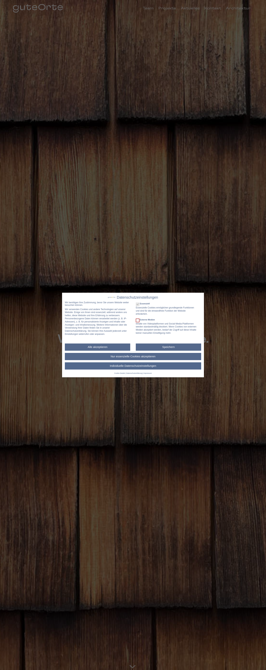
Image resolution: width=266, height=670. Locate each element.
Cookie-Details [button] (119, 373)
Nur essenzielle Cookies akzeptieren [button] (133, 356)
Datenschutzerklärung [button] (134, 373)
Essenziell (144, 303)
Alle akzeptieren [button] (98, 346)
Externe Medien (147, 320)
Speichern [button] (168, 346)
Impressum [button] (148, 373)
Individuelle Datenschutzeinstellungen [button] (133, 365)
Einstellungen (71, 334)
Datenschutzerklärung (75, 331)
